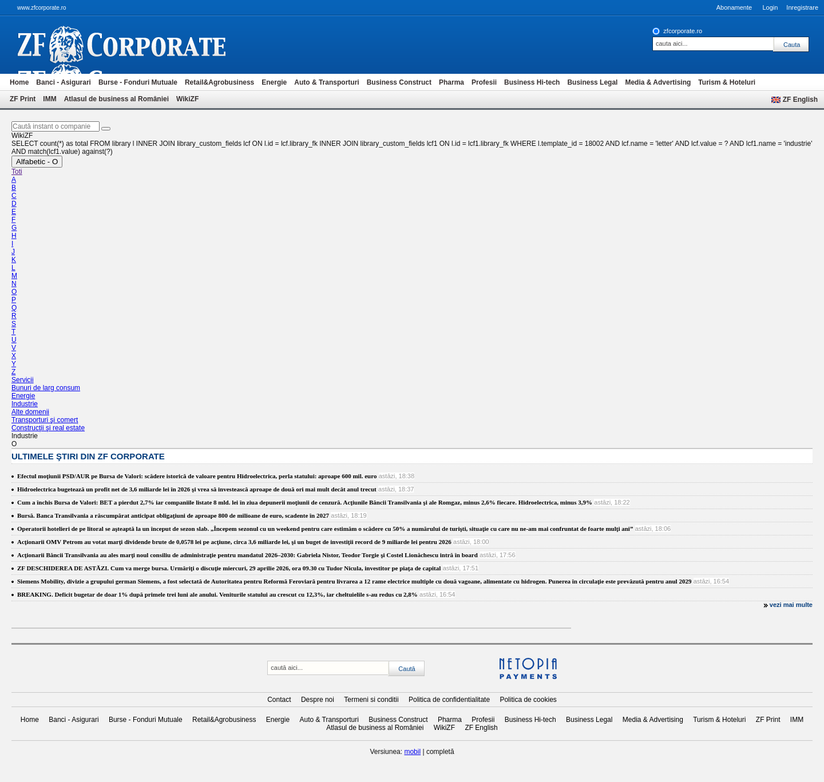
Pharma (451, 82)
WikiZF (187, 99)
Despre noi (317, 700)
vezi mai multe (791, 604)
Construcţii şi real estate (48, 428)
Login (770, 7)
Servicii (22, 380)
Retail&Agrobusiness (219, 82)
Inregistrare (802, 7)
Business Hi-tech (532, 82)
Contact (279, 700)
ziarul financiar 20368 (140, 44)
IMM (49, 99)
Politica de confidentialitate (449, 700)
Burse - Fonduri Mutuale (137, 82)
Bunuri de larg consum (45, 388)
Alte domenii (30, 412)
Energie (274, 82)
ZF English (800, 100)
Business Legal (592, 82)
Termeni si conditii (371, 700)
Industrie (24, 404)
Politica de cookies (528, 700)
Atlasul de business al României (116, 99)
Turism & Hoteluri (726, 82)
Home (19, 82)
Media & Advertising (658, 82)
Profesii (484, 82)
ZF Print (22, 99)
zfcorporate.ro (682, 30)
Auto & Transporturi (326, 82)
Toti (16, 172)
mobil (412, 752)
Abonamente (734, 7)
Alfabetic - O (37, 161)
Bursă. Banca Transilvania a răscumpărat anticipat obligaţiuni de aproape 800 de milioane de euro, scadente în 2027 (173, 515)
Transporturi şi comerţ (44, 420)
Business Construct (399, 82)
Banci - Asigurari (63, 82)
